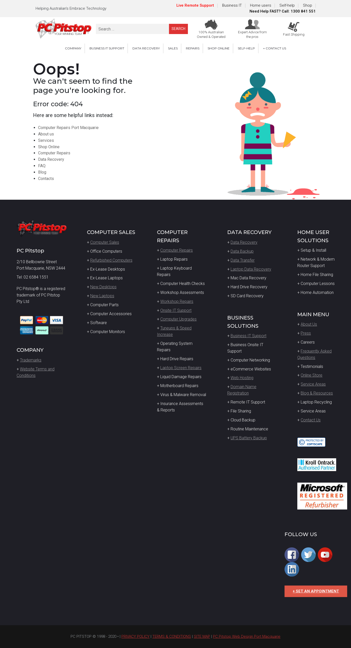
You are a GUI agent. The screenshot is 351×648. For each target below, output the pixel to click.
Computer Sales (104, 242)
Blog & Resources (317, 393)
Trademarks (30, 360)
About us (46, 134)
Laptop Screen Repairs (180, 367)
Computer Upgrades (178, 319)
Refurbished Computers (111, 260)
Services (46, 140)
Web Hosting (242, 377)
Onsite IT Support (175, 310)
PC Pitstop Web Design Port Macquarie (246, 636)
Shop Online (49, 146)
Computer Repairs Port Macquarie (68, 127)
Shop (307, 5)
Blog (42, 172)
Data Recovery (51, 159)
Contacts (46, 178)
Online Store (311, 375)
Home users (260, 5)
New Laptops (102, 295)
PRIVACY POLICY (135, 636)
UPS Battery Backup (249, 437)
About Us (309, 324)
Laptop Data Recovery (251, 269)
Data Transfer (243, 260)
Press (306, 333)
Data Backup (242, 251)
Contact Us (311, 420)
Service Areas (313, 384)
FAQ (42, 165)
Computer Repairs (54, 153)
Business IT (232, 5)
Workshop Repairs (176, 301)
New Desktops (103, 286)
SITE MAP (202, 636)
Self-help (287, 5)
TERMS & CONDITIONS (171, 636)
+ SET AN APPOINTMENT (316, 591)
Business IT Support (248, 335)
